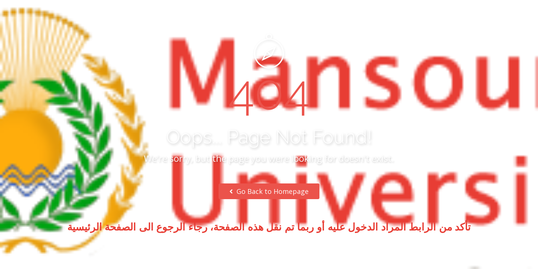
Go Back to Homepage (269, 191)
